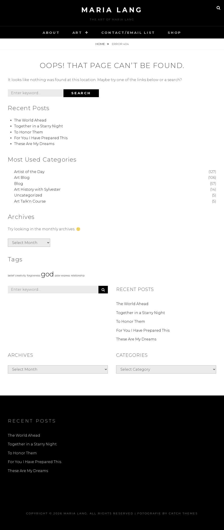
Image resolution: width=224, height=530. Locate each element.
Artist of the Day (29, 172)
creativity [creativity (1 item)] (20, 275)
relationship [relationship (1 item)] (78, 275)
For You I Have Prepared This (40, 138)
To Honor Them (28, 132)
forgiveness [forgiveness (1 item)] (33, 275)
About (51, 32)
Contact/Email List (128, 32)
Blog (18, 184)
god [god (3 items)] (47, 274)
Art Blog (22, 177)
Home (101, 44)
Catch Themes (183, 513)
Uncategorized (28, 195)
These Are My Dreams (34, 144)
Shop (174, 32)
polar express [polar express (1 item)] (62, 275)
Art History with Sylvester (37, 189)
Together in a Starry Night (38, 126)
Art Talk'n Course (30, 201)
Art (77, 32)
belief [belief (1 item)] (11, 275)
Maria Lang (112, 10)
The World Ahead (30, 120)
